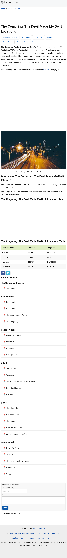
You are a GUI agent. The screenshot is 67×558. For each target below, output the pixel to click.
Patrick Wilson (38, 37)
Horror (19, 42)
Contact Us (30, 538)
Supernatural (28, 42)
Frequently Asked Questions (18, 533)
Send (5, 508)
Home (3, 8)
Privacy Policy (36, 533)
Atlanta (49, 37)
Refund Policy (18, 538)
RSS (53, 538)
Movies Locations (14, 8)
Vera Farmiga (25, 37)
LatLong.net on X (43, 538)
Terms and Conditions (52, 533)
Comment (5, 495)
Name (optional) (8, 488)
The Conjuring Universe (10, 37)
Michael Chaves (8, 42)
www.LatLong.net (38, 529)
